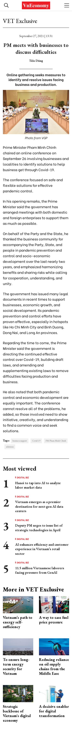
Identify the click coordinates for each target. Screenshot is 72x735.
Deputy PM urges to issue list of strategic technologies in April (39, 527)
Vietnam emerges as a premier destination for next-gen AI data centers (39, 506)
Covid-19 (36, 440)
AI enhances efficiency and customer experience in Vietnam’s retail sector (42, 549)
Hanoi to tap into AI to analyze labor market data (38, 485)
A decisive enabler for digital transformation (54, 711)
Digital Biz (23, 477)
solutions (10, 446)
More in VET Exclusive (33, 589)
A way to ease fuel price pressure (53, 620)
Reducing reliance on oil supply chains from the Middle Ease (54, 666)
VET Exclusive (20, 21)
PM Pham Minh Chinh (56, 440)
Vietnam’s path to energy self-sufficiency (17, 622)
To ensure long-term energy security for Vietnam (16, 666)
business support (19, 440)
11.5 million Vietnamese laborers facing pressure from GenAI (39, 570)
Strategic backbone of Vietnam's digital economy (17, 713)
